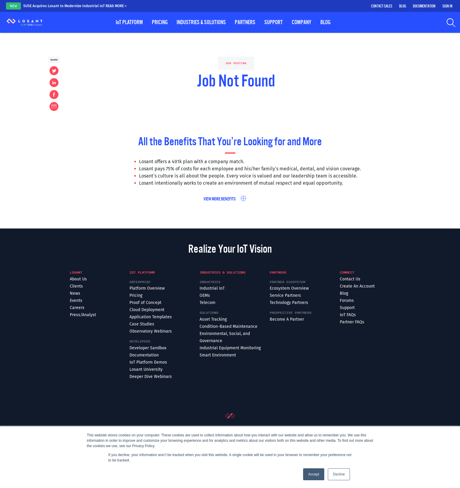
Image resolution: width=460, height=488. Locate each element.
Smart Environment (218, 355)
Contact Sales (381, 6)
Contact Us (350, 279)
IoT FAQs (348, 314)
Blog (402, 6)
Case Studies (141, 324)
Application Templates (150, 316)
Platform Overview (147, 288)
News (75, 293)
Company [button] (301, 22)
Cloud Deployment (146, 309)
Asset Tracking (213, 319)
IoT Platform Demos (148, 362)
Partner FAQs (352, 322)
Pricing (160, 22)
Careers (77, 307)
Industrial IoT (212, 288)
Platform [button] (129, 22)
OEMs (205, 295)
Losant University (146, 369)
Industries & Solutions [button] (201, 22)
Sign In (447, 6)
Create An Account (357, 286)
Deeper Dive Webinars (150, 376)
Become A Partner (287, 319)
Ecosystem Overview (289, 288)
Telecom (207, 302)
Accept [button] (313, 474)
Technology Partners (289, 302)
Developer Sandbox (147, 347)
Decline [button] (339, 474)
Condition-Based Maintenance (228, 326)
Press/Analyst (83, 314)
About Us (78, 279)
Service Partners (285, 295)
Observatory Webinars (150, 331)
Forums (347, 300)
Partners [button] (245, 22)
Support (347, 307)
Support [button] (273, 22)
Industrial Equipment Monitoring (230, 347)
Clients (76, 286)
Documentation (424, 6)
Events (76, 300)
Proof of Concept (145, 302)
